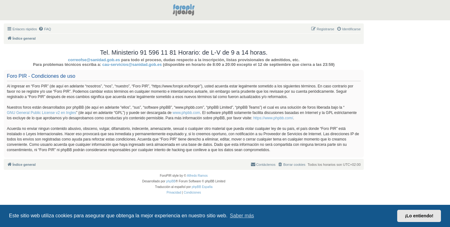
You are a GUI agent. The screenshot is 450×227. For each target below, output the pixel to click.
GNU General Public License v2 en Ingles (41, 113)
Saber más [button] (242, 215)
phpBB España (202, 187)
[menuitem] (44, 29)
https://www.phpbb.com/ (273, 118)
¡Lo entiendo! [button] (419, 215)
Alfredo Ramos (197, 175)
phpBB (171, 181)
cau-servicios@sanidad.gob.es (132, 64)
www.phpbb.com (186, 113)
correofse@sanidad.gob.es (94, 59)
